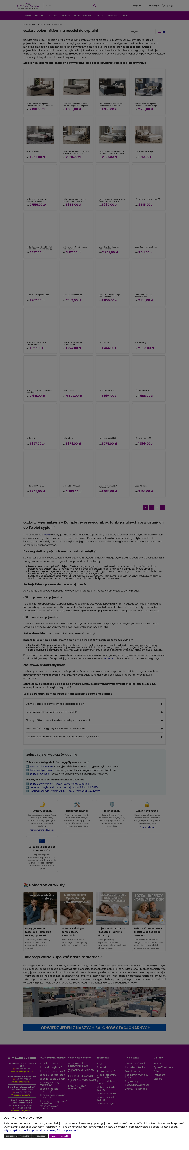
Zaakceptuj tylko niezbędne (17, 1136)
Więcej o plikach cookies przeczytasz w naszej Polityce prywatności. (42, 1130)
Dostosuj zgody (39, 1136)
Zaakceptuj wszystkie (60, 1136)
